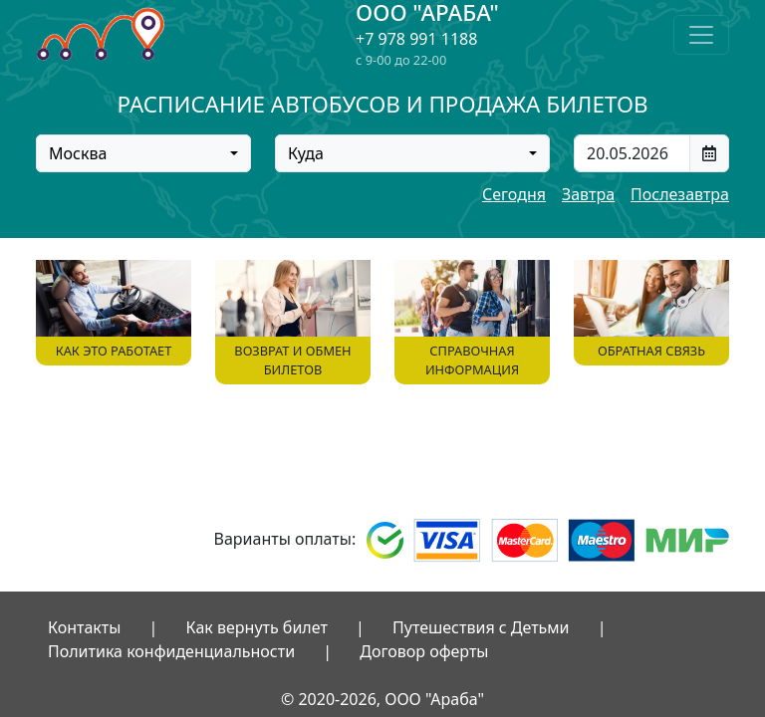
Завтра (588, 194)
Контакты (84, 627)
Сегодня (514, 194)
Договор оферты (424, 651)
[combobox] (143, 153)
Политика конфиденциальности (171, 651)
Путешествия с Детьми (481, 627)
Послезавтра (680, 194)
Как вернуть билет (257, 627)
